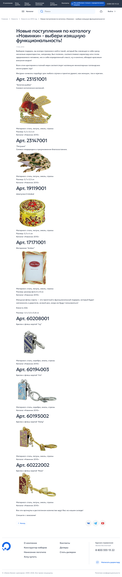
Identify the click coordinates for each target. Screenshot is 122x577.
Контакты (65, 3)
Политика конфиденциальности (107, 573)
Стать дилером (53, 3)
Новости (14, 19)
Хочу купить (17, 3)
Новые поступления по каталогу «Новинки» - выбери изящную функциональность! (72, 19)
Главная (4, 19)
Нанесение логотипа (39, 3)
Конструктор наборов (35, 548)
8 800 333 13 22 (113, 4)
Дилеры (64, 548)
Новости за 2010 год (29, 19)
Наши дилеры (28, 3)
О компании (8, 3)
